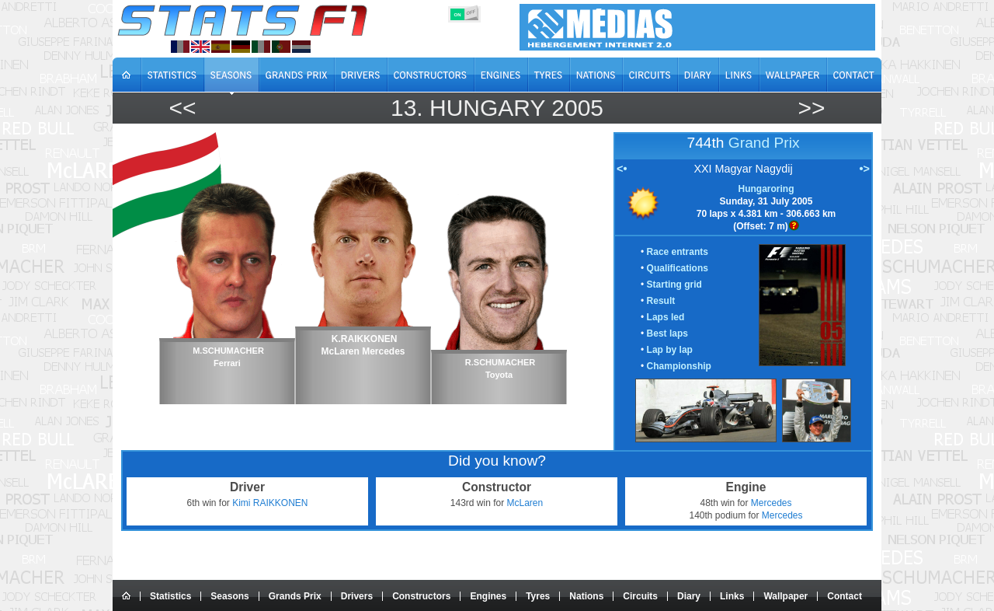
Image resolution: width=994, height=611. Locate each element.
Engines (488, 596)
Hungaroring (766, 188)
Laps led (666, 317)
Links (732, 596)
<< (182, 107)
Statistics (170, 596)
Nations (586, 596)
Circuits (640, 596)
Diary (688, 596)
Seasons (229, 596)
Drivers (357, 596)
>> (811, 107)
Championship (679, 366)
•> (865, 168)
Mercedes (771, 503)
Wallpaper (785, 596)
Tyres (538, 596)
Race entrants (677, 251)
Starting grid (674, 284)
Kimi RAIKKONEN (270, 503)
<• (622, 168)
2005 (577, 107)
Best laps (667, 333)
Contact (844, 596)
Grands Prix (295, 596)
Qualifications (677, 268)
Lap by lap (670, 349)
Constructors (421, 596)
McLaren (525, 503)
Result (661, 300)
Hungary (487, 107)
